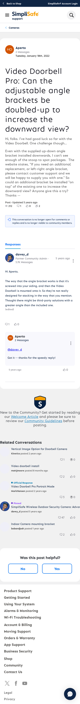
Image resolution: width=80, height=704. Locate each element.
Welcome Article (24, 416)
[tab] (13, 244)
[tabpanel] (40, 315)
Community (13, 665)
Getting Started (17, 597)
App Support (14, 644)
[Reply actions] (70, 343)
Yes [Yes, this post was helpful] (57, 568)
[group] (8, 206)
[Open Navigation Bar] (7, 15)
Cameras (14, 27)
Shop (8, 658)
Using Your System (19, 604)
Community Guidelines (43, 420)
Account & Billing (18, 624)
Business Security (18, 651)
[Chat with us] (70, 694)
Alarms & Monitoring (21, 610)
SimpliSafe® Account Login (63, 3)
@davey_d (15, 349)
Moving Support (17, 631)
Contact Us (13, 672)
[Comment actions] (73, 261)
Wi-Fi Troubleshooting (22, 617)
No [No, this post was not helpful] (23, 568)
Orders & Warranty (19, 638)
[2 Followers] (40, 206)
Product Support (18, 591)
